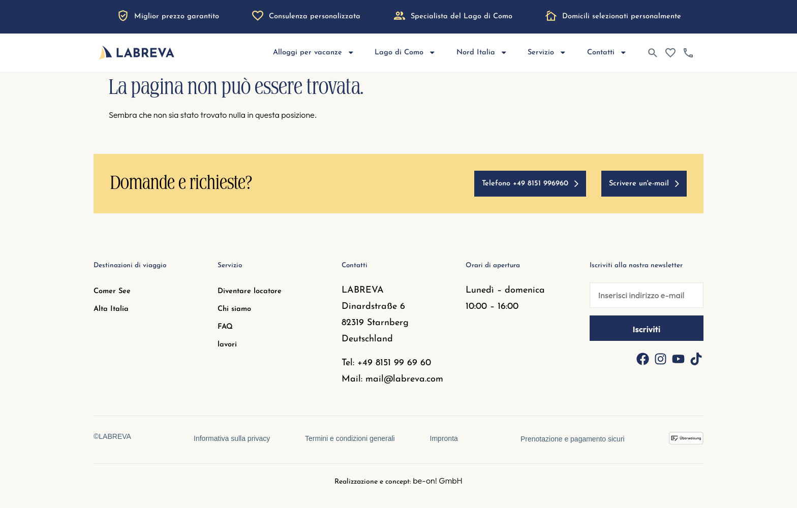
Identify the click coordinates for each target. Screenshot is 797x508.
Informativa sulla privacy (231, 438)
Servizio (547, 52)
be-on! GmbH (438, 480)
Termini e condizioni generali (350, 438)
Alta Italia (111, 309)
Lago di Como (405, 52)
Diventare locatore (250, 291)
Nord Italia (482, 52)
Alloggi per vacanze (314, 52)
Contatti (607, 52)
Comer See (112, 291)
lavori (227, 344)
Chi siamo (234, 309)
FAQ (225, 327)
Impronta (444, 438)
